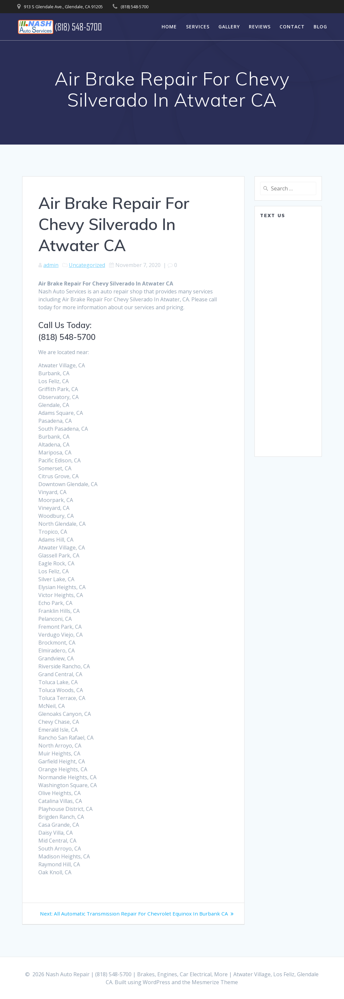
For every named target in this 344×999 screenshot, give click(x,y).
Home (169, 26)
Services (198, 26)
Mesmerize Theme (215, 982)
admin (50, 265)
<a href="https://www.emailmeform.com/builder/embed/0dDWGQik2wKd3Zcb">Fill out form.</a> (288, 337)
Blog (320, 26)
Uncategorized (87, 265)
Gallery (229, 26)
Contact (292, 26)
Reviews (260, 26)
